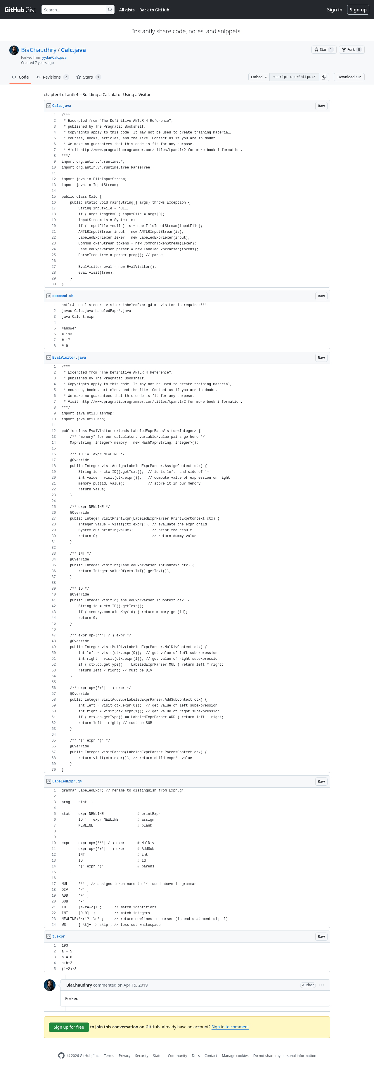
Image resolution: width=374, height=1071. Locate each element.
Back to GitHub (154, 10)
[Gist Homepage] (21, 9)
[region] (187, 200)
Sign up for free (69, 1027)
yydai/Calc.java (54, 57)
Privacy (125, 1055)
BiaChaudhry (38, 50)
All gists (127, 10)
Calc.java (73, 50)
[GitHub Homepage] (61, 1055)
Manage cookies (235, 1055)
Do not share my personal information (284, 1055)
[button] (324, 77)
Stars (88, 77)
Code (20, 77)
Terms (109, 1055)
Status (158, 1055)
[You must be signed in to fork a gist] (352, 50)
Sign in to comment (230, 1027)
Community (177, 1055)
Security (141, 1055)
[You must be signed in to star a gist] (324, 50)
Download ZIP (349, 76)
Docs (196, 1055)
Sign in (334, 9)
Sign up (358, 9)
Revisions (52, 77)
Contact (211, 1055)
